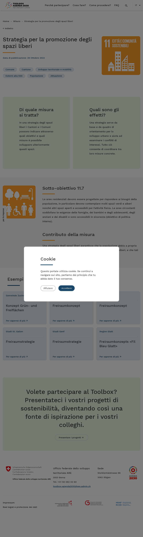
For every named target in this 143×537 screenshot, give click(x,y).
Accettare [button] (66, 288)
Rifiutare (48, 288)
